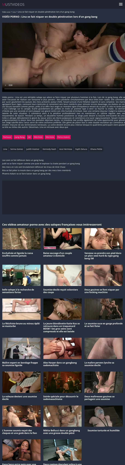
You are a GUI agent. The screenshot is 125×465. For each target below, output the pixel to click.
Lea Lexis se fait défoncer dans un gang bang (23, 160)
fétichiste (38, 137)
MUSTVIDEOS (13, 4)
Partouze (7, 137)
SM (29, 137)
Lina (14, 12)
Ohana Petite (96, 149)
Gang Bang (20, 137)
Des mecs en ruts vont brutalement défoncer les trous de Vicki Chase (33, 167)
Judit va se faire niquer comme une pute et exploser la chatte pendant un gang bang (41, 164)
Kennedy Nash (49, 149)
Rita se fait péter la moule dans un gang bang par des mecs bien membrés (36, 170)
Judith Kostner (32, 149)
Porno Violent (63, 137)
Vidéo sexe (6, 12)
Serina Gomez (16, 149)
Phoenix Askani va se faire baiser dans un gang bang (26, 174)
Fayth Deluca (81, 149)
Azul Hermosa (65, 149)
